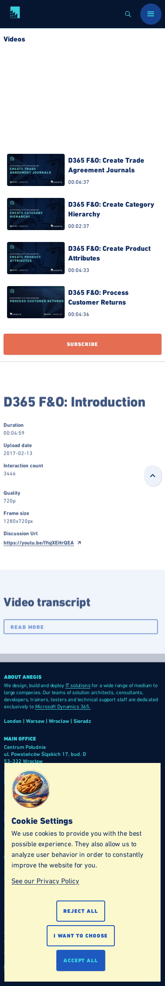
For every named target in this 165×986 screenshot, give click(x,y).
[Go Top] (152, 475)
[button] (128, 14)
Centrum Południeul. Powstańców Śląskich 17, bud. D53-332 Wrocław (45, 754)
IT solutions (78, 685)
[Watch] (82, 172)
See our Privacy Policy (45, 881)
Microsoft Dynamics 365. (63, 706)
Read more (27, 634)
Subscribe (82, 344)
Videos (14, 39)
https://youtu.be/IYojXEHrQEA (39, 549)
